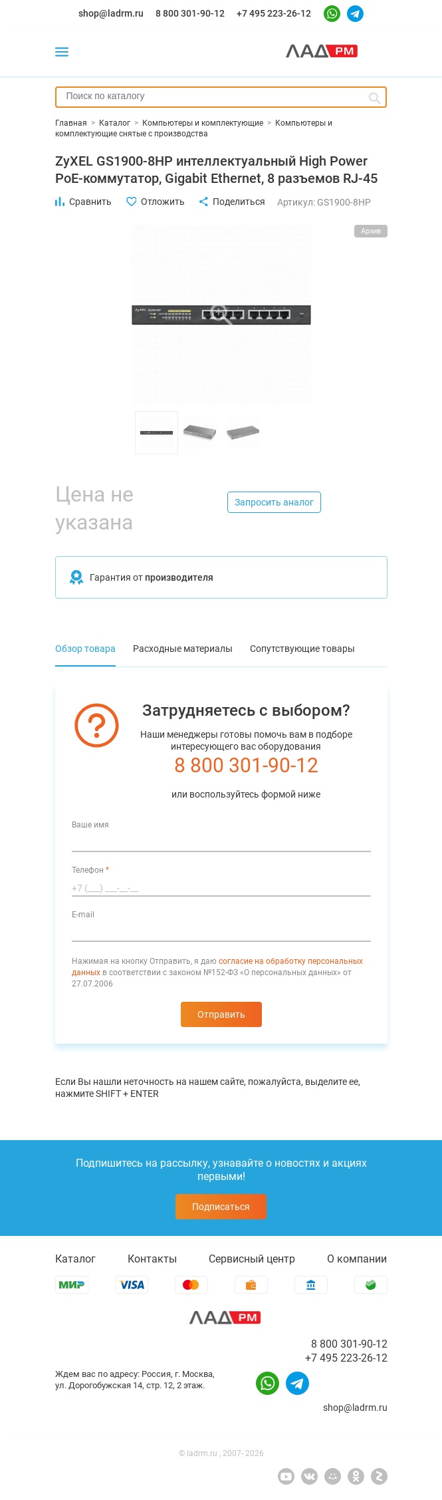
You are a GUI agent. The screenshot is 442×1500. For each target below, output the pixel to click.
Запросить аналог (274, 502)
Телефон (90, 870)
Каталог (75, 1259)
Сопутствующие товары (302, 648)
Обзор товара (85, 648)
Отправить (221, 1014)
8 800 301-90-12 (190, 13)
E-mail (83, 914)
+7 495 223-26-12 (274, 13)
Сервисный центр (252, 1259)
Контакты (152, 1259)
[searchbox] (221, 96)
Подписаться (221, 1206)
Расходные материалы (183, 648)
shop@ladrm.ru (111, 13)
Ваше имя (90, 824)
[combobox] (221, 97)
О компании (357, 1259)
